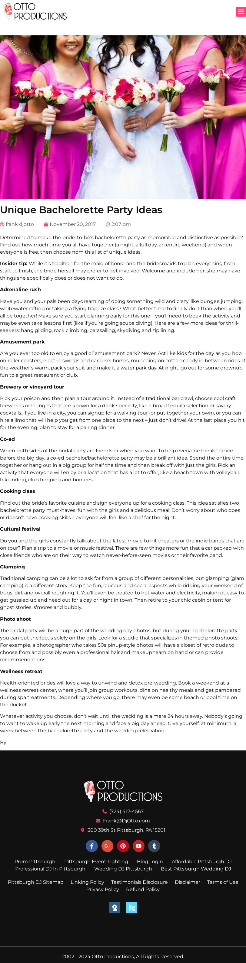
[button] (241, 12)
